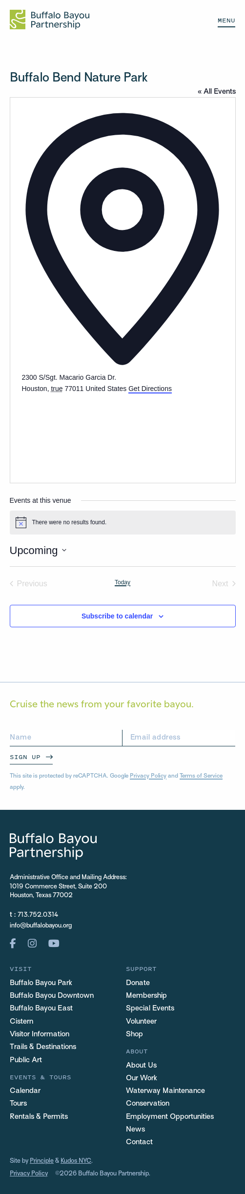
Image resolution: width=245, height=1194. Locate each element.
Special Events (150, 1008)
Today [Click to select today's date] (122, 582)
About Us (141, 1065)
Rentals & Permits (39, 1116)
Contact (139, 1142)
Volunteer (141, 1021)
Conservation (147, 1103)
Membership (146, 995)
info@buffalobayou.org (41, 926)
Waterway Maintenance (165, 1091)
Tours (18, 1103)
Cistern (21, 1021)
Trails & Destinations (43, 1047)
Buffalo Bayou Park (41, 983)
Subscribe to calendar (117, 616)
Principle (42, 1161)
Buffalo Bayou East (41, 1008)
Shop (134, 1034)
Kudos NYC (76, 1161)
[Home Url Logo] (49, 19)
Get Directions (150, 388)
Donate (138, 983)
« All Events (217, 91)
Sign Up (25, 757)
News (135, 1129)
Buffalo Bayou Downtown (52, 995)
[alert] (123, 522)
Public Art (26, 1060)
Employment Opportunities (170, 1116)
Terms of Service (201, 776)
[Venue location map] (95, 430)
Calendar (25, 1091)
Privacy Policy (148, 776)
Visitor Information (39, 1034)
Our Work (141, 1078)
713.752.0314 (38, 915)
